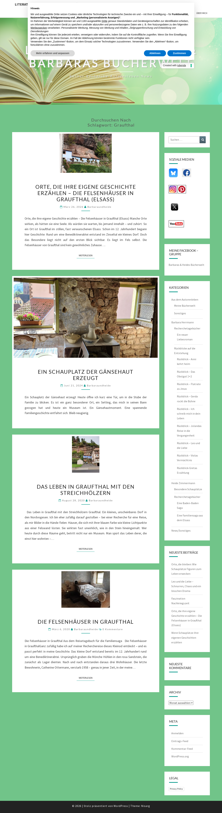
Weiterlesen (87, 255)
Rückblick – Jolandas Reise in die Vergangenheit (189, 430)
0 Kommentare (113, 629)
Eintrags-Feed (179, 741)
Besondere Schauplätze (188, 489)
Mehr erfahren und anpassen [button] (52, 53)
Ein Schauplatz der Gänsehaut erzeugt (85, 375)
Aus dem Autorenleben (184, 299)
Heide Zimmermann (183, 483)
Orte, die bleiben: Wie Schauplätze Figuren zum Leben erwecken (186, 569)
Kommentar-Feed (182, 748)
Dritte (104, 21)
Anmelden (177, 733)
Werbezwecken (39, 27)
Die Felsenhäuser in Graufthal (86, 621)
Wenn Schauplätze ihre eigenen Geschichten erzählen (185, 637)
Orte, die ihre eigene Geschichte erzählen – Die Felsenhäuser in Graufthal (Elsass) (85, 193)
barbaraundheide (99, 206)
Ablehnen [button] (155, 53)
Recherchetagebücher (187, 328)
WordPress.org (180, 756)
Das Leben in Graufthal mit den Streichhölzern (86, 489)
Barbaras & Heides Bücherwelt (186, 264)
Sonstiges (180, 313)
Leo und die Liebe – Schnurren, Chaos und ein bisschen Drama (186, 586)
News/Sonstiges (181, 530)
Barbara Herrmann (182, 322)
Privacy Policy (176, 789)
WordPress (121, 806)
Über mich (201, 13)
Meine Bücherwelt (184, 305)
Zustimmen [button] (179, 53)
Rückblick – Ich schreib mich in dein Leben (188, 413)
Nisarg (145, 806)
